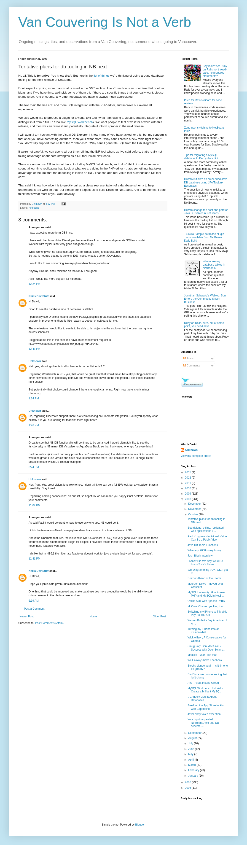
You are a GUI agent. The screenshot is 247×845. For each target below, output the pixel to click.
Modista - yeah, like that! (202, 655)
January (193, 775)
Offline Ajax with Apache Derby (206, 601)
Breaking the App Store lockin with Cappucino (205, 707)
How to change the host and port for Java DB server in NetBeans (206, 211)
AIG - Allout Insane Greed (203, 682)
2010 (188, 488)
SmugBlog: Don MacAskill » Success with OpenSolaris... (206, 648)
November (195, 509)
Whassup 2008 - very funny (204, 550)
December (195, 503)
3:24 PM (34, 467)
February (194, 770)
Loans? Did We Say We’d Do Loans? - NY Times (205, 563)
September (195, 733)
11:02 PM (34, 505)
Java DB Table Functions (203, 545)
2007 (188, 782)
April (191, 759)
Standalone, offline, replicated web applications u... (206, 529)
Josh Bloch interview (200, 555)
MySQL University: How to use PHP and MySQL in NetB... (206, 594)
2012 (188, 477)
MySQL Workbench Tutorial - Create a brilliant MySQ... (205, 690)
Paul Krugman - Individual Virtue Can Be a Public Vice (207, 538)
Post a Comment (34, 608)
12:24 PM (34, 283)
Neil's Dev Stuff (39, 296)
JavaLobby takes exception (204, 714)
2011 (188, 483)
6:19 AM (34, 600)
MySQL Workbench (80, 122)
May (191, 754)
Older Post (159, 616)
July (191, 743)
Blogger (140, 824)
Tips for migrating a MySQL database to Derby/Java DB (201, 156)
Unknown (35, 361)
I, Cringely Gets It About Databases (202, 698)
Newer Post (26, 616)
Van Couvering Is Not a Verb (104, 22)
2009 (188, 493)
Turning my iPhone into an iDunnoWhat (204, 630)
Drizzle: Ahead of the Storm (204, 578)
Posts (188, 358)
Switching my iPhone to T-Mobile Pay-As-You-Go (207, 613)
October (193, 514)
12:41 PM (34, 558)
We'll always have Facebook (205, 660)
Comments (191, 365)
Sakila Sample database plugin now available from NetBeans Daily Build (204, 237)
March (192, 765)
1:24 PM (34, 398)
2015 (188, 472)
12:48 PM (34, 348)
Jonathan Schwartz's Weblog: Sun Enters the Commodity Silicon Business (205, 299)
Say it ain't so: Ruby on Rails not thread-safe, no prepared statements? (215, 71)
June (191, 749)
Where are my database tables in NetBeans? (214, 265)
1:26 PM (34, 425)
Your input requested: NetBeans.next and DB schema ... (203, 723)
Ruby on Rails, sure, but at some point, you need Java (204, 324)
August (193, 738)
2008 (188, 499)
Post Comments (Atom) (49, 623)
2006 (188, 787)
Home (93, 616)
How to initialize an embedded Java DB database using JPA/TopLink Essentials (205, 182)
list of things (102, 75)
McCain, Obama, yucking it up (206, 606)
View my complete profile (196, 455)
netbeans (34, 207)
